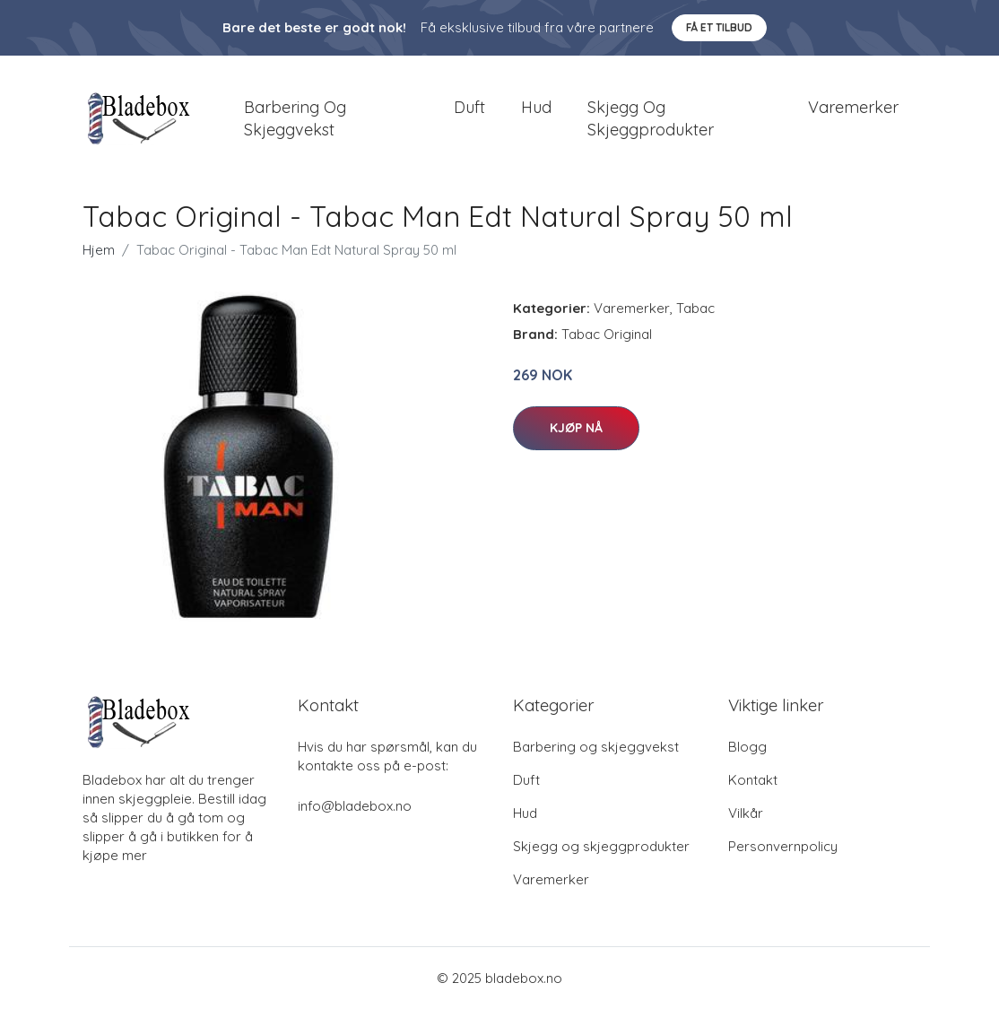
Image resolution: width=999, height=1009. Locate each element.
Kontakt (752, 779)
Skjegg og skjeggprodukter (650, 118)
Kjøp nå (576, 429)
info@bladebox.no (355, 805)
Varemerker (853, 107)
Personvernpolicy (783, 846)
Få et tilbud (719, 27)
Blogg (747, 746)
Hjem (99, 249)
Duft (469, 107)
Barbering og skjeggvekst (295, 118)
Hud (536, 107)
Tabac (695, 308)
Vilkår (745, 813)
